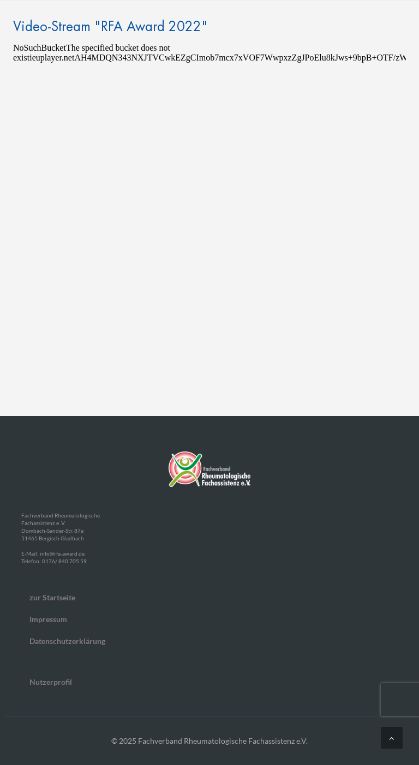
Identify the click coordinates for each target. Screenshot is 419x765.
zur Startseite (52, 597)
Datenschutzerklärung (67, 641)
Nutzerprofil (50, 681)
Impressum (48, 619)
